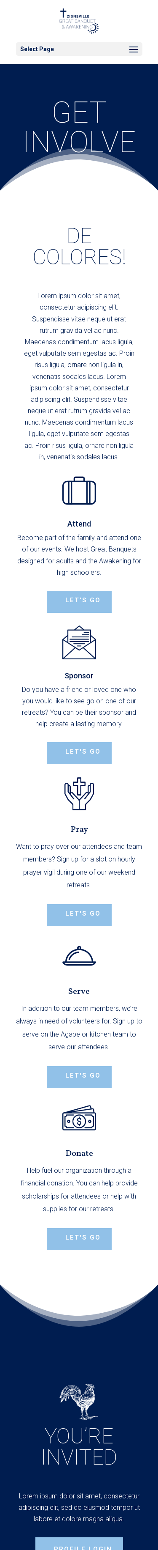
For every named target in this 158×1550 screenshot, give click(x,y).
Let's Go (83, 1075)
